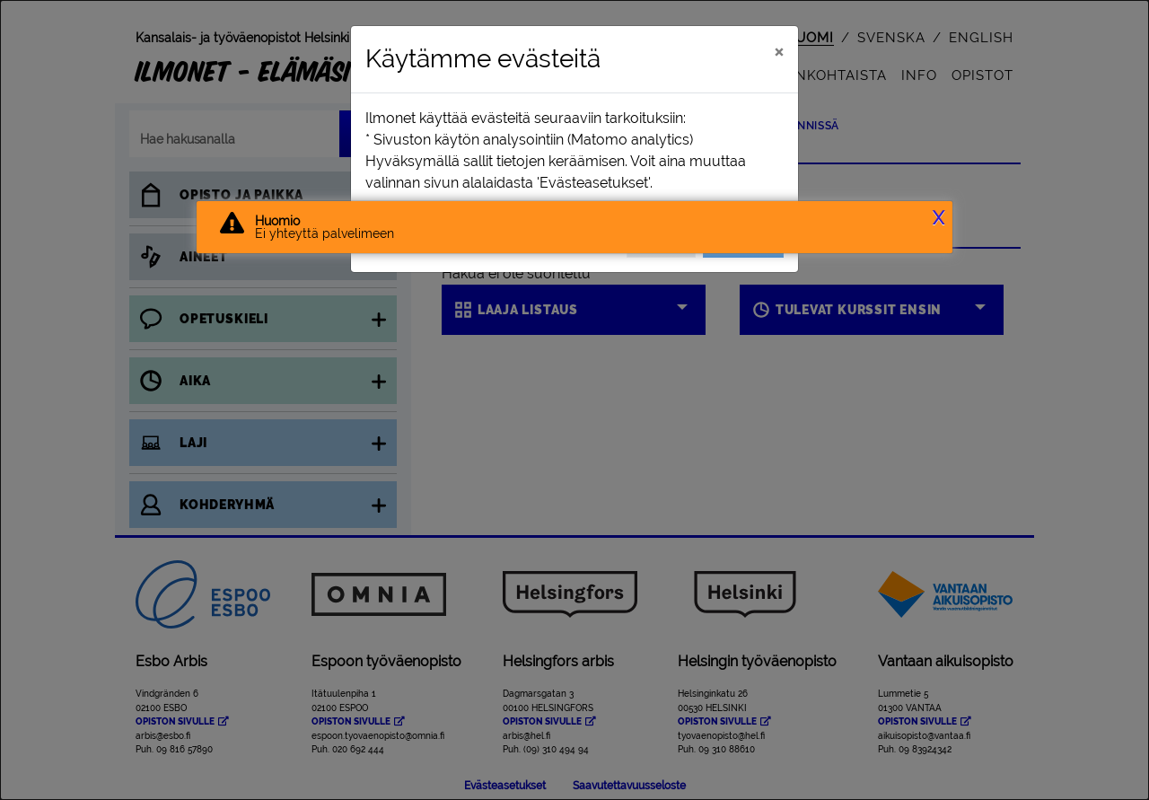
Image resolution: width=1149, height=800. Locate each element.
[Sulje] (778, 51)
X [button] (938, 218)
